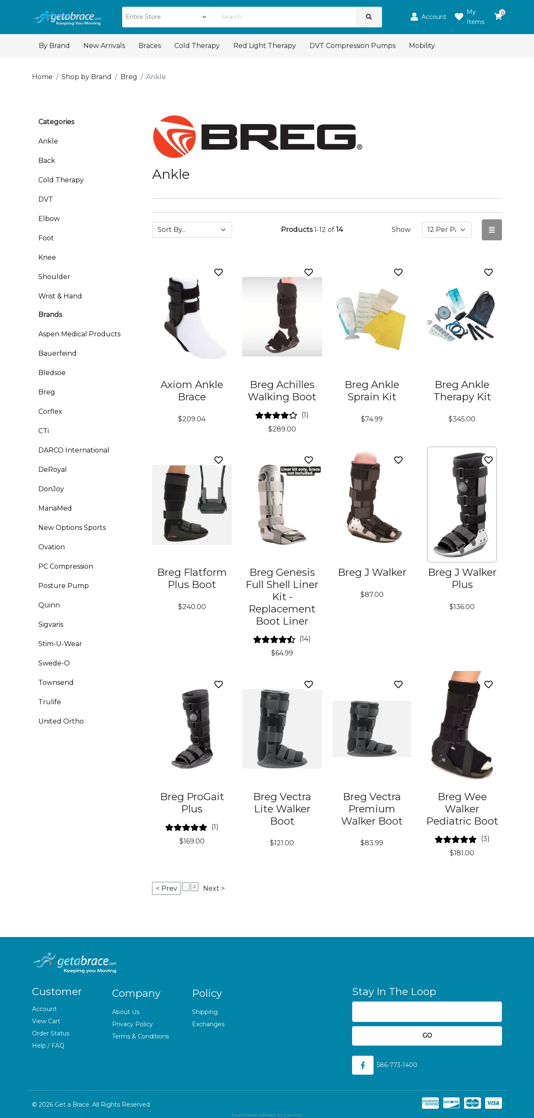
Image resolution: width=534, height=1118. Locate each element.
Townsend (56, 683)
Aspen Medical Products (79, 334)
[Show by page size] (447, 230)
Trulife (49, 702)
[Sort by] (192, 230)
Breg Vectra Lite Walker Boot (282, 809)
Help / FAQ (48, 1045)
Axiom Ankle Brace (191, 390)
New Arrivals (104, 46)
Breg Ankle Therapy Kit (462, 390)
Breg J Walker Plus (462, 578)
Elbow (49, 219)
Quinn (49, 605)
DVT (45, 199)
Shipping (205, 1012)
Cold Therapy (197, 46)
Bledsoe (52, 373)
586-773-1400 (397, 1065)
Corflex (50, 411)
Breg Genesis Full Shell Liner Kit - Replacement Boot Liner (282, 596)
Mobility (422, 46)
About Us (125, 1012)
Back (46, 161)
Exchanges (208, 1024)
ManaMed (55, 508)
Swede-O (54, 663)
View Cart (46, 1021)
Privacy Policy (132, 1024)
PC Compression (65, 566)
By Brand (54, 46)
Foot (46, 238)
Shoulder (54, 277)
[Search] (283, 17)
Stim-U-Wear (60, 644)
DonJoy (51, 489)
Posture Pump (63, 586)
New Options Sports (72, 528)
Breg (46, 392)
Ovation (51, 547)
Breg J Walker (372, 572)
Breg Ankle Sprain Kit (371, 390)
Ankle (48, 141)
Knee (47, 257)
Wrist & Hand (60, 296)
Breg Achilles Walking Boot (282, 390)
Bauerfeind (57, 353)
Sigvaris (50, 624)
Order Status (50, 1033)
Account (44, 1009)
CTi (43, 431)
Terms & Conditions (140, 1036)
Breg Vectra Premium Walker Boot (372, 809)
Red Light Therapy (264, 46)
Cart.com (293, 1115)
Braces (150, 46)
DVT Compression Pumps (352, 46)
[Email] (427, 1011)
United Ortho (61, 721)
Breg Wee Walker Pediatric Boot (462, 809)
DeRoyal (52, 470)
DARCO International (73, 450)
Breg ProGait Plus (192, 803)
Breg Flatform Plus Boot (192, 578)
